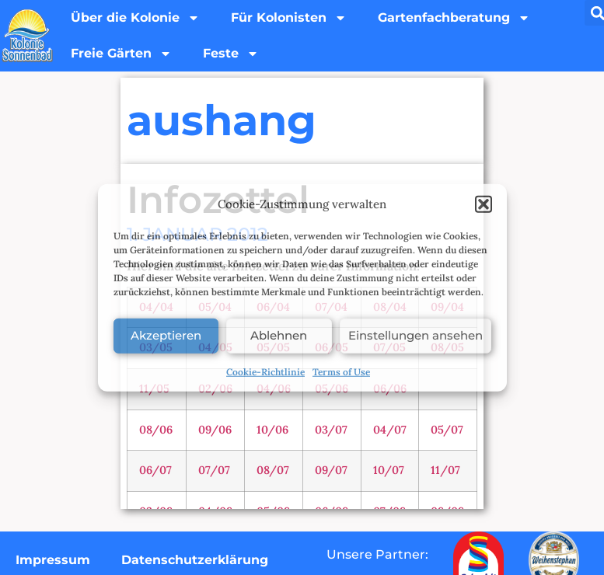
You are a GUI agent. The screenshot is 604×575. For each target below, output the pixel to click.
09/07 (331, 470)
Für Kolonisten (289, 18)
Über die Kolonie (135, 18)
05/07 (447, 430)
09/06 (215, 430)
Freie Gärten (121, 54)
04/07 (390, 430)
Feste (231, 54)
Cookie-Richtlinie (265, 371)
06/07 (155, 470)
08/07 (273, 470)
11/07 (445, 470)
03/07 (331, 430)
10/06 (272, 430)
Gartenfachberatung (454, 18)
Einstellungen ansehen (415, 335)
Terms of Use (341, 371)
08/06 (156, 430)
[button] (483, 204)
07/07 (214, 470)
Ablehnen (278, 335)
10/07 (388, 470)
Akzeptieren (166, 335)
